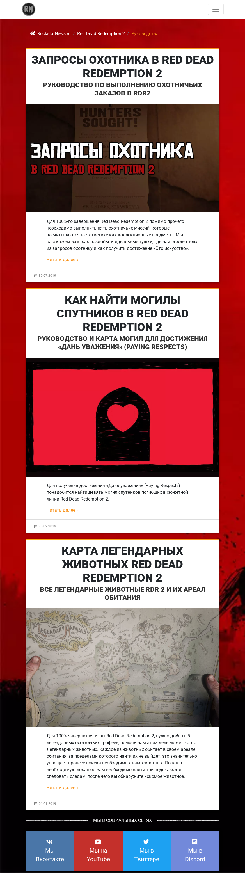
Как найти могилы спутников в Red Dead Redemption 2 (123, 314)
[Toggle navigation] (216, 9)
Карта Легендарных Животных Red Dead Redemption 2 (122, 564)
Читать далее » (63, 259)
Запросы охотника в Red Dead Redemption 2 (122, 66)
